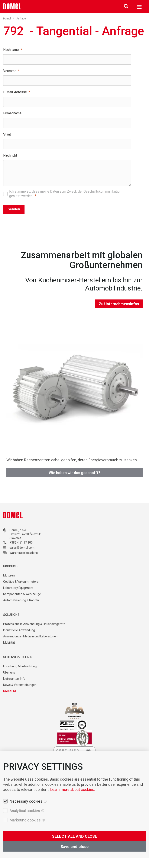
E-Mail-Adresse (15, 92)
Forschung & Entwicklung (20, 666)
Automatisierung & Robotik (21, 600)
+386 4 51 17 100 (21, 542)
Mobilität (9, 642)
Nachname (11, 50)
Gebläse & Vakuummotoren (21, 581)
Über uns (9, 672)
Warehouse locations (24, 552)
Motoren (9, 575)
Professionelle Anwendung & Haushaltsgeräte (34, 624)
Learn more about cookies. (72, 813)
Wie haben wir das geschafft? (74, 472)
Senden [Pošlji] (14, 209)
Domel (8, 18)
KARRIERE (10, 691)
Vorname (9, 71)
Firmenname (12, 113)
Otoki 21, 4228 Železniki (25, 534)
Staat (7, 134)
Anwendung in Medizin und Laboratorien (30, 636)
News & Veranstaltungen (19, 685)
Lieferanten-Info (14, 678)
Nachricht (10, 155)
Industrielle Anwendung (19, 630)
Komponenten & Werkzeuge (22, 594)
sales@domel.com (22, 547)
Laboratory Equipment (18, 588)
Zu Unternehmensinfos (119, 304)
